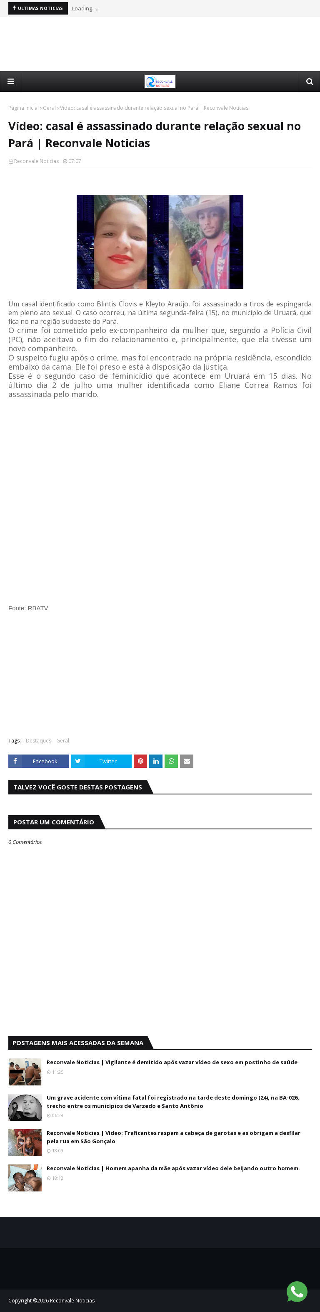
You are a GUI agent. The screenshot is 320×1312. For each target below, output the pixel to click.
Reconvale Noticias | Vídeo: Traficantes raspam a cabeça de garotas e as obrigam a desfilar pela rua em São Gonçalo (173, 1137)
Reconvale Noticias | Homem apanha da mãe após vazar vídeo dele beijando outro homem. (173, 1168)
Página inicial (23, 107)
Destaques (38, 740)
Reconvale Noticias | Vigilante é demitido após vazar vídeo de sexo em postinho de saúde (172, 1062)
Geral (49, 107)
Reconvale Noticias (36, 161)
